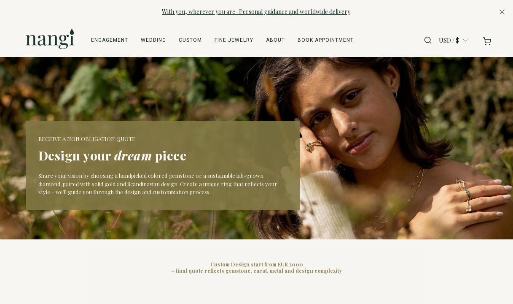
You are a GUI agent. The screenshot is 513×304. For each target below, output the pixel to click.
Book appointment (326, 40)
